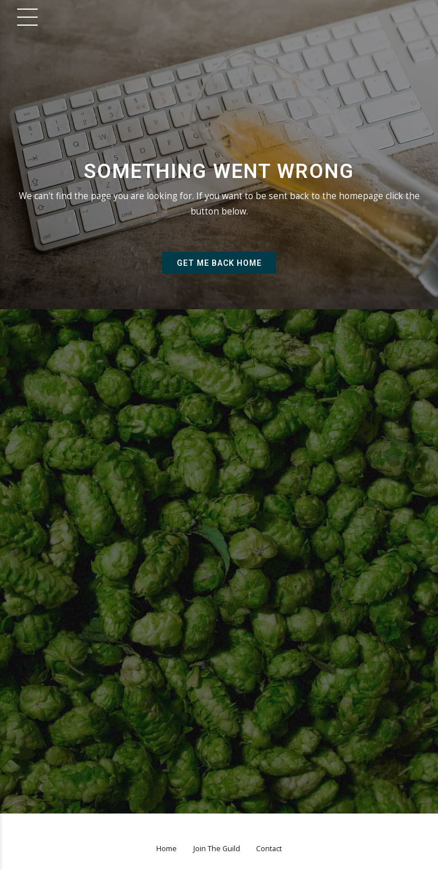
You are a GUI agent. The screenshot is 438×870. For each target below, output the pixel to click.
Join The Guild (216, 848)
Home (166, 848)
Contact (269, 848)
